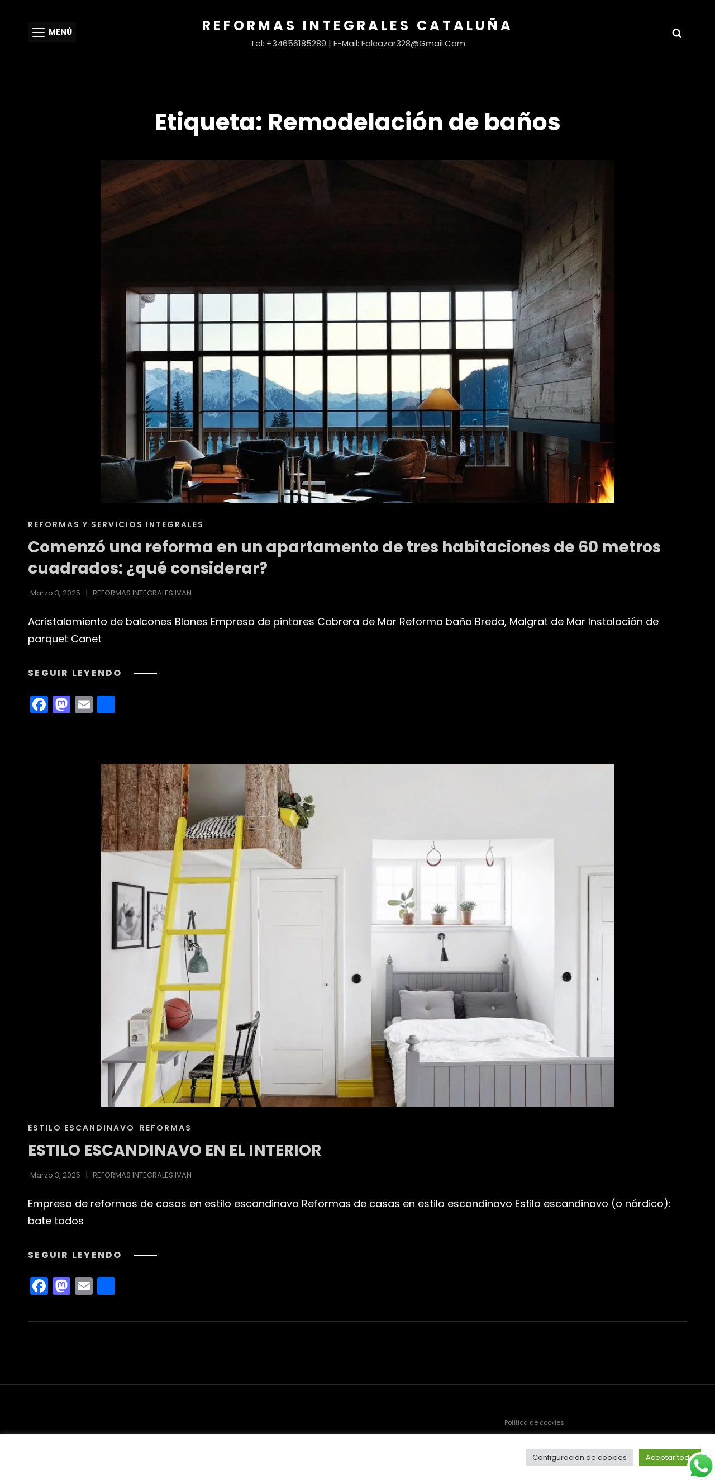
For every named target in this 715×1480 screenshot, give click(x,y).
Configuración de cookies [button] (579, 1457)
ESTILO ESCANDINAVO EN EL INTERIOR (174, 1150)
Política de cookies (534, 1422)
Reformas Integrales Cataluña (357, 25)
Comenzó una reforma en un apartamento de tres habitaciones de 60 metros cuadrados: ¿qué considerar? (344, 557)
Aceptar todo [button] (670, 1457)
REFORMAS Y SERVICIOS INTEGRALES (116, 524)
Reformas (166, 1127)
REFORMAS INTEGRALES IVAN (142, 593)
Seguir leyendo (93, 673)
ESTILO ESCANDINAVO (81, 1127)
